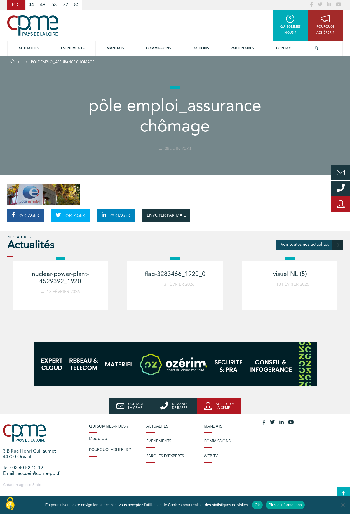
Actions (201, 48)
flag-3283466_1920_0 (175, 274)
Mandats (115, 48)
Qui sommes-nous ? (108, 426)
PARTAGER (25, 215)
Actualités (28, 48)
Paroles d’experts (165, 456)
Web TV (211, 456)
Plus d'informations (285, 505)
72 (65, 4)
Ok (257, 505)
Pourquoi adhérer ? (110, 450)
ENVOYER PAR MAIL (166, 215)
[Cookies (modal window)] (10, 504)
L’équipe (98, 439)
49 (42, 4)
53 (54, 4)
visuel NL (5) (290, 274)
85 (76, 4)
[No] (343, 505)
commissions (158, 48)
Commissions (217, 441)
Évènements (73, 48)
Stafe (36, 485)
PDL (16, 4)
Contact (284, 48)
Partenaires (242, 48)
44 (31, 4)
